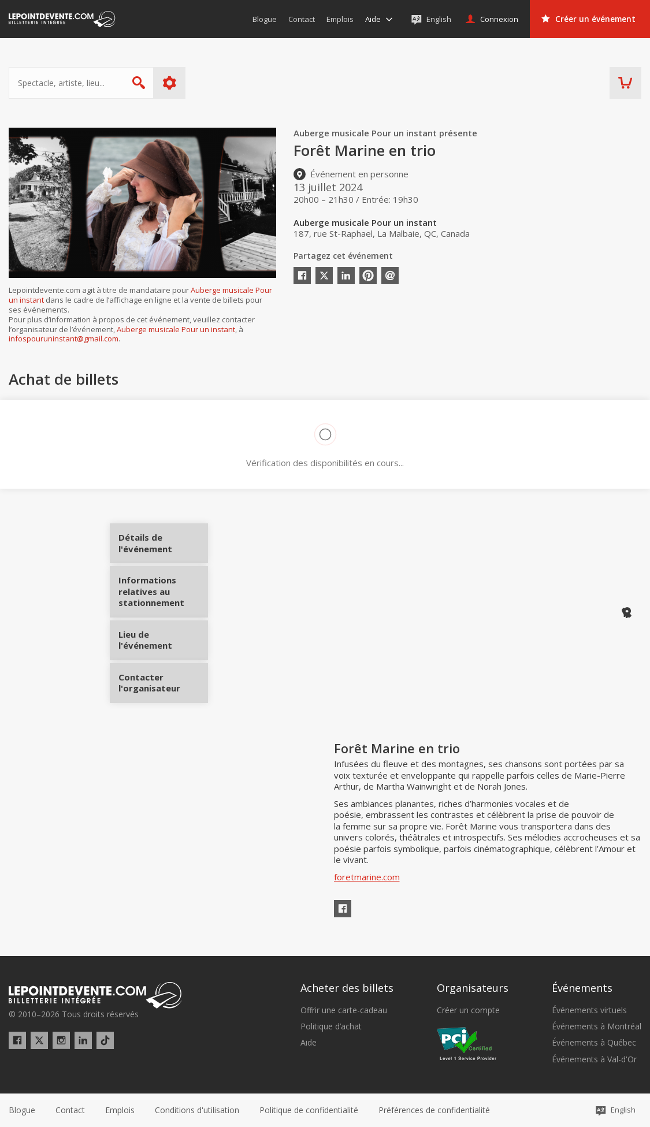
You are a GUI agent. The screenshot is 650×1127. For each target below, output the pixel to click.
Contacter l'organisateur (163, 678)
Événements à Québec (594, 1042)
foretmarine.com (367, 877)
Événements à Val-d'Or (594, 1059)
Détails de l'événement (163, 547)
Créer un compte (468, 1010)
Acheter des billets (346, 988)
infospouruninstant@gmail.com (63, 338)
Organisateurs (472, 988)
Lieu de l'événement (163, 636)
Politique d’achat (331, 1026)
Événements (582, 988)
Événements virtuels (589, 1010)
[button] (434, 1110)
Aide (308, 1042)
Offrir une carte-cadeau (343, 1010)
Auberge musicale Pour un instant (176, 329)
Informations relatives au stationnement (163, 596)
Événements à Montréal (596, 1026)
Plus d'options (169, 83)
